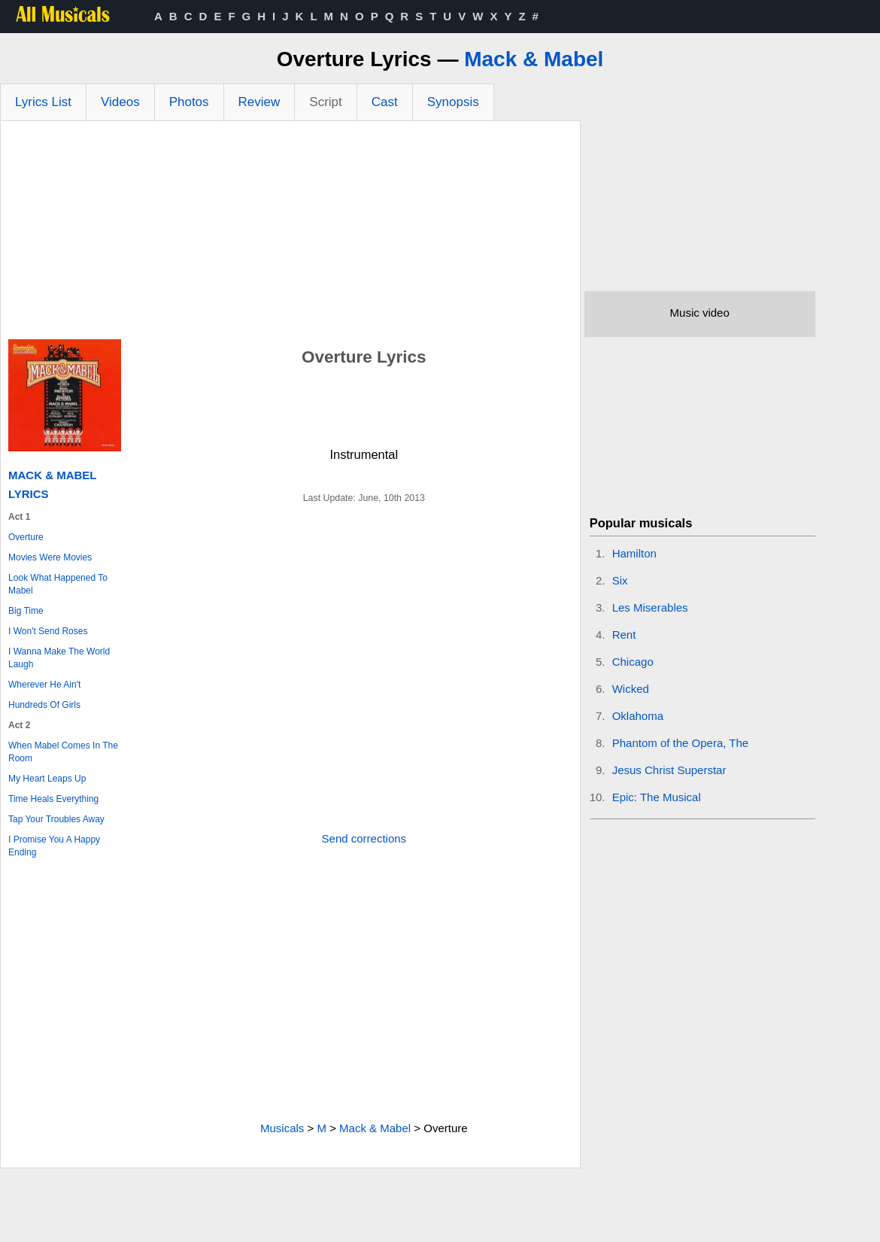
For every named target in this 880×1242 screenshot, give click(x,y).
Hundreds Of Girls (44, 705)
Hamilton (634, 553)
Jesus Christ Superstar (669, 770)
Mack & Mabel (533, 59)
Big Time (26, 611)
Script (325, 102)
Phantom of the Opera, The (680, 742)
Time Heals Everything (53, 799)
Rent (624, 634)
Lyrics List (43, 102)
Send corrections (364, 838)
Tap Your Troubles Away (56, 819)
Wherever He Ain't (44, 684)
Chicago (633, 661)
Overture (26, 537)
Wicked (630, 688)
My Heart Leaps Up (47, 778)
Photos (189, 102)
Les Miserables (650, 607)
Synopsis (453, 102)
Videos (120, 102)
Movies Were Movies (50, 557)
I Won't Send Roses (47, 631)
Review (259, 102)
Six (620, 580)
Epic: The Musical (656, 797)
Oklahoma (637, 715)
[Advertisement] (290, 234)
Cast (385, 102)
